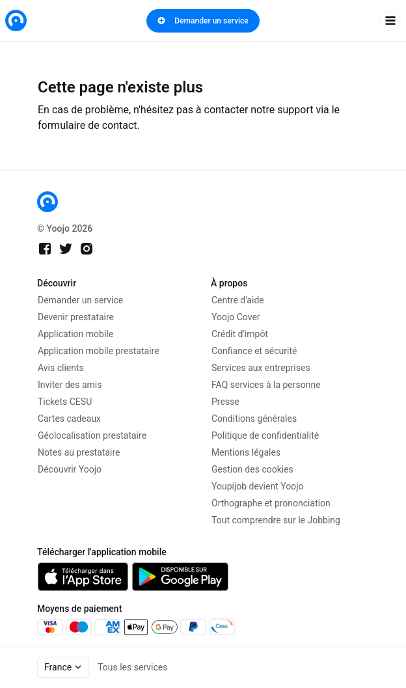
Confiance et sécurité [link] (254, 351)
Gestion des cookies (252, 469)
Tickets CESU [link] (65, 401)
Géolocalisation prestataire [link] (92, 435)
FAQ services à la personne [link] (266, 384)
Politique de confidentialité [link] (265, 435)
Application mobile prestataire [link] (98, 351)
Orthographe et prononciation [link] (271, 503)
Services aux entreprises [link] (260, 368)
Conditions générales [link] (254, 418)
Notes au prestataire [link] (79, 452)
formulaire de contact (87, 125)
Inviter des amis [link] (70, 384)
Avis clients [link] (61, 368)
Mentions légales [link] (245, 452)
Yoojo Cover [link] (235, 317)
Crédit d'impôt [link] (239, 334)
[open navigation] (390, 20)
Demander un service (202, 21)
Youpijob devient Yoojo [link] (257, 486)
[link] (16, 20)
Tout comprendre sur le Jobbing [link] (275, 520)
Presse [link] (225, 401)
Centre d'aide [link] (237, 300)
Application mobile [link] (75, 334)
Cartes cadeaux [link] (69, 418)
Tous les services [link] (132, 667)
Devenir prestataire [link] (76, 317)
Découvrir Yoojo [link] (70, 469)
